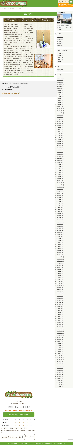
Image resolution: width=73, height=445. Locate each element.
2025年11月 (60, 86)
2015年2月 (60, 351)
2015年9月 (60, 337)
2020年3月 (60, 226)
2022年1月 (60, 180)
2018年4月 (60, 273)
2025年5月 (60, 98)
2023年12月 (60, 133)
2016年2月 (60, 326)
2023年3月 (60, 152)
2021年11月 (60, 185)
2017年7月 (60, 291)
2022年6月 (60, 170)
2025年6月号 (60, 55)
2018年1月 (60, 279)
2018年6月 (60, 269)
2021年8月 (60, 191)
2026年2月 (60, 80)
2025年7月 (60, 94)
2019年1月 (60, 254)
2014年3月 (60, 374)
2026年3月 (60, 78)
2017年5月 (60, 296)
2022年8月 (60, 166)
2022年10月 (60, 162)
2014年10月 (60, 359)
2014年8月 (60, 363)
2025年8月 (60, 92)
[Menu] (71, 2)
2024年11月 (60, 110)
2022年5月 (60, 172)
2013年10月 (60, 384)
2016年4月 (60, 322)
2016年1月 (60, 329)
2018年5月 (60, 271)
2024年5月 (60, 123)
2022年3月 (60, 176)
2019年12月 (60, 232)
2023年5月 (60, 147)
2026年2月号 (60, 41)
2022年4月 (60, 174)
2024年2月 (60, 129)
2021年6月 (60, 195)
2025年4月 (60, 100)
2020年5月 (60, 222)
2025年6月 (60, 96)
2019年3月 (60, 250)
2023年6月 (60, 145)
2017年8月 (60, 289)
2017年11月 (60, 283)
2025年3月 (60, 102)
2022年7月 (60, 168)
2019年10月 (60, 236)
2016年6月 (60, 318)
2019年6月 (60, 244)
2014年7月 (60, 366)
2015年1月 (60, 353)
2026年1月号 (60, 43)
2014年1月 (60, 378)
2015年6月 (60, 343)
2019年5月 (60, 246)
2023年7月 (60, 143)
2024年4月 (60, 125)
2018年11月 (60, 259)
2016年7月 (60, 316)
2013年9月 (60, 386)
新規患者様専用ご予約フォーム (19, 414)
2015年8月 (60, 339)
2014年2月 (60, 376)
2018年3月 (60, 275)
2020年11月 (60, 209)
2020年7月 (60, 217)
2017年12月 (60, 281)
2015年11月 (60, 333)
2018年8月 (60, 265)
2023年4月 (60, 150)
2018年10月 (60, 261)
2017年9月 (60, 287)
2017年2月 (60, 302)
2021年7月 (60, 193)
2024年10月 (60, 113)
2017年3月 (60, 300)
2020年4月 (60, 224)
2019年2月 (60, 252)
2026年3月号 (60, 39)
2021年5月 (60, 197)
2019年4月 (60, 248)
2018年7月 (60, 267)
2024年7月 (60, 119)
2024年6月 (60, 121)
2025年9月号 (60, 61)
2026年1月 (60, 82)
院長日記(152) (60, 69)
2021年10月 (60, 187)
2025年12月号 (60, 45)
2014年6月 (60, 368)
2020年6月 (60, 219)
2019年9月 (60, 238)
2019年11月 (60, 234)
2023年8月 (60, 141)
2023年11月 (60, 135)
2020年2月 (60, 228)
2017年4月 (60, 298)
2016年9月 (60, 312)
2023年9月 (60, 139)
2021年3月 (60, 201)
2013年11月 (60, 382)
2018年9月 (60, 263)
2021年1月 (60, 205)
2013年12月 (60, 380)
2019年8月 (60, 240)
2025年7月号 (60, 57)
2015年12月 (60, 331)
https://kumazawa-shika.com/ (20, 83)
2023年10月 (60, 137)
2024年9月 (60, 115)
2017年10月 (60, 285)
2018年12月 (60, 257)
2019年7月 (60, 242)
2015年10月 (60, 335)
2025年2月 (60, 104)
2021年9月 (60, 189)
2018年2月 (60, 277)
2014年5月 (60, 370)
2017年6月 (60, 294)
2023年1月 (60, 156)
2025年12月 (60, 84)
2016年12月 (60, 306)
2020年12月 (60, 207)
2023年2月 (60, 154)
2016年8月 (60, 314)
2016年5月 (60, 320)
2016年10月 (60, 310)
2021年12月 (60, 182)
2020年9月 (60, 213)
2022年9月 (60, 164)
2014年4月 (60, 372)
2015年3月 (60, 349)
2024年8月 (60, 117)
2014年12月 (60, 355)
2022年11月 (60, 160)
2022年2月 (60, 178)
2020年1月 (60, 230)
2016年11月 (60, 308)
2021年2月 (60, 203)
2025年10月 (60, 88)
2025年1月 (60, 106)
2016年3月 (60, 324)
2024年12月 (60, 108)
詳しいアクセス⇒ (29, 437)
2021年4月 (60, 199)
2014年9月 (60, 361)
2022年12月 (60, 158)
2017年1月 (60, 304)
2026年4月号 (60, 37)
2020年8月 (60, 215)
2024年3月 (60, 127)
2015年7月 (60, 341)
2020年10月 (60, 211)
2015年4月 (60, 347)
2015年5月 (60, 345)
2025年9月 (60, 90)
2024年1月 (60, 131)
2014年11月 (60, 357)
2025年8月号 (60, 53)
